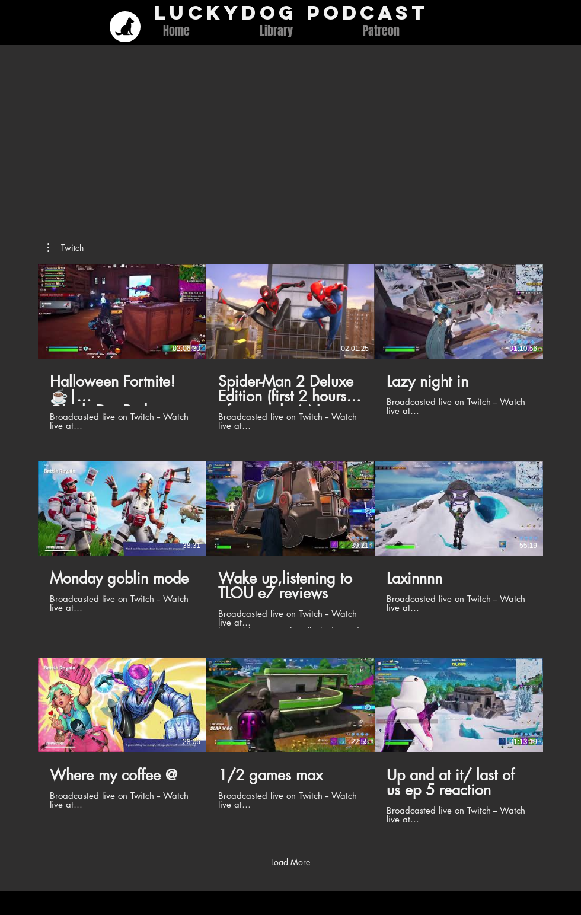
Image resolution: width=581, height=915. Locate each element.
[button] (65, 248)
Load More (290, 861)
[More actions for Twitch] (65, 248)
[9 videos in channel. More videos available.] (290, 544)
